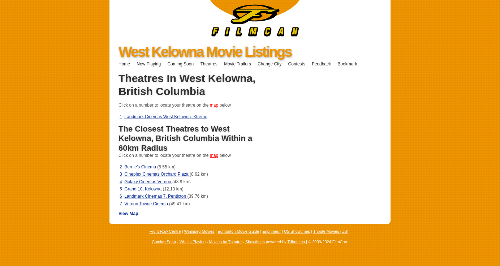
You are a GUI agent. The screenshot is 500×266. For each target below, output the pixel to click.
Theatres (208, 63)
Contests (296, 63)
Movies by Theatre (225, 242)
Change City (269, 63)
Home (124, 63)
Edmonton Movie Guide (238, 231)
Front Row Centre (165, 231)
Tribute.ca (296, 242)
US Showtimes (297, 231)
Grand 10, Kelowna (143, 189)
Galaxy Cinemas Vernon (148, 181)
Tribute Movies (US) (330, 231)
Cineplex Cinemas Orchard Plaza (157, 174)
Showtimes (255, 242)
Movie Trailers (237, 63)
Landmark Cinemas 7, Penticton (155, 196)
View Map (128, 213)
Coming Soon (180, 63)
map (214, 105)
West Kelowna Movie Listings (204, 52)
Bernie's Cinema (140, 167)
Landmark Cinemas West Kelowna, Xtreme (165, 116)
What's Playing (193, 242)
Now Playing (149, 63)
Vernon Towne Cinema (146, 203)
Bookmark (349, 63)
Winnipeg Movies (199, 231)
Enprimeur (271, 231)
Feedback (321, 63)
